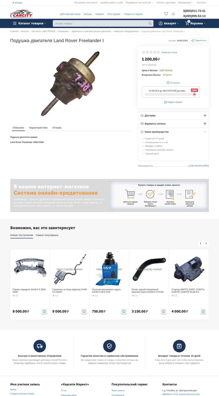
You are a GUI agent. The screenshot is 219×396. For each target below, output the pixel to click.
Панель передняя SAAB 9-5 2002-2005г (29, 290)
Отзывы (57, 127)
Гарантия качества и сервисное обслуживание (109, 355)
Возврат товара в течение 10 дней (179, 355)
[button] (199, 40)
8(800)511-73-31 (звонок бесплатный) (181, 394)
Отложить (173, 83)
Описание (18, 127)
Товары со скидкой (133, 14)
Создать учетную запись (22, 393)
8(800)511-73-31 (194, 11)
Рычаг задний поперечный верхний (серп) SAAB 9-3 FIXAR (148, 290)
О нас (64, 390)
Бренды (88, 14)
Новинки (99, 14)
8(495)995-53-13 (194, 16)
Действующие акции (70, 14)
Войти (13, 389)
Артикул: (173, 40)
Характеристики (38, 127)
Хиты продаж (113, 14)
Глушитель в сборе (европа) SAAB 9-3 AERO (69, 290)
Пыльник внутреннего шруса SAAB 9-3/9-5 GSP (106, 290)
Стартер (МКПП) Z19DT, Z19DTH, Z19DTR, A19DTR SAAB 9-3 (188, 290)
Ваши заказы (118, 390)
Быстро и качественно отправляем (39, 355)
